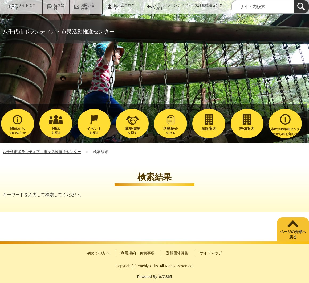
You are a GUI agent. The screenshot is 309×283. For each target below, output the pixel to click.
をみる (170, 130)
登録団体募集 (177, 253)
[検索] (301, 7)
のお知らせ (18, 130)
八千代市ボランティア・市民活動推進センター (42, 152)
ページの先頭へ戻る (293, 234)
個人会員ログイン (124, 7)
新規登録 (59, 7)
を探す (56, 130)
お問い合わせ (88, 7)
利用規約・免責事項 (137, 253)
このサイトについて (23, 7)
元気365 (165, 276)
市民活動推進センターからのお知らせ (285, 131)
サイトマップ (211, 253)
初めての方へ (98, 253)
